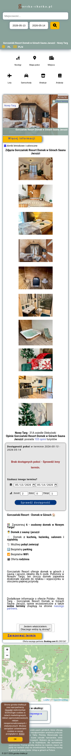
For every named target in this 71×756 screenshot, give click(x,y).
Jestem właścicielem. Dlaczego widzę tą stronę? (35, 628)
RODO (21, 734)
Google (8, 710)
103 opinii (40, 439)
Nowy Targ (10, 105)
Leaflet (46, 700)
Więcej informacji (21, 138)
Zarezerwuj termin (22, 635)
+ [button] (7, 650)
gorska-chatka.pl (35, 6)
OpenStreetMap (60, 700)
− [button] (7, 656)
